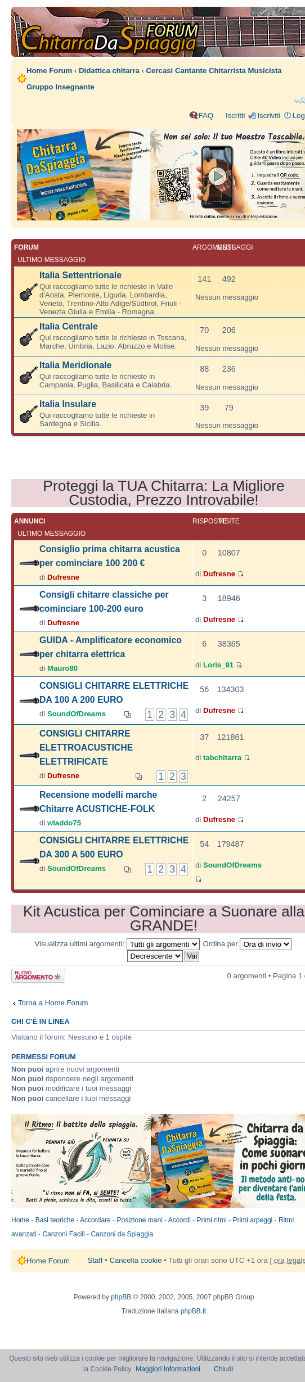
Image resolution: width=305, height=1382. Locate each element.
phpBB (121, 1297)
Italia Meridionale (75, 365)
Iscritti (235, 115)
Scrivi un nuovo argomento (38, 976)
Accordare (95, 1220)
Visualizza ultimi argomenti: (117, 944)
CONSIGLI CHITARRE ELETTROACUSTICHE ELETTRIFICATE (86, 747)
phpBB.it (193, 1311)
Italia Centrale (68, 326)
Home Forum (49, 70)
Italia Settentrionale (80, 275)
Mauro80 (62, 668)
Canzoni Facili (63, 1234)
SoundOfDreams (76, 714)
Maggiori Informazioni (168, 1369)
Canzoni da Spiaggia (122, 1234)
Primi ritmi (212, 1220)
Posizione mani (139, 1220)
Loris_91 (218, 665)
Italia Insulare (67, 404)
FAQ (206, 115)
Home (20, 1220)
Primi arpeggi (253, 1220)
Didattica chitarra (109, 70)
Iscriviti (268, 115)
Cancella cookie (135, 1260)
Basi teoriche (54, 1220)
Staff (95, 1260)
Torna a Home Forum (53, 1003)
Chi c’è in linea (40, 1022)
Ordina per (247, 944)
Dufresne (63, 577)
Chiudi (223, 1369)
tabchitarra (222, 757)
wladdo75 (64, 823)
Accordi (179, 1220)
